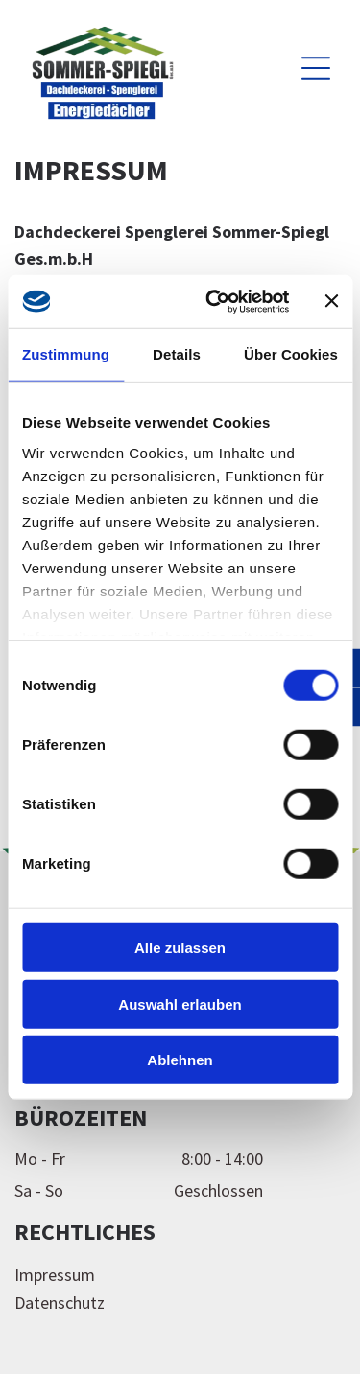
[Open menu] (315, 68)
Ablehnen (179, 1060)
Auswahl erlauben (179, 1003)
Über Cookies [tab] (291, 354)
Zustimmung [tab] (65, 354)
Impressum (54, 1275)
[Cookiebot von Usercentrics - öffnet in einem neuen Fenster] (214, 301)
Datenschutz (59, 1303)
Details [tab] (177, 354)
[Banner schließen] (331, 301)
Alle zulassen (180, 948)
